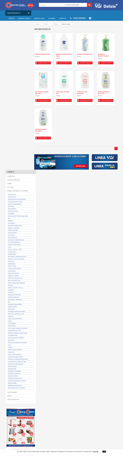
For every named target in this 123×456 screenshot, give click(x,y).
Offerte (11, 18)
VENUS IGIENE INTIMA (42, 54)
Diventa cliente (24, 18)
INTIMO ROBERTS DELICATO (104, 92)
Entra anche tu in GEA (50, 417)
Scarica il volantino (18, 311)
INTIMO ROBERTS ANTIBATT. (41, 130)
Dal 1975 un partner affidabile (50, 395)
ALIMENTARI (11, 29)
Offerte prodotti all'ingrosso (77, 416)
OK (104, 451)
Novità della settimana (76, 417)
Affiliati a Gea (39, 18)
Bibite (96, 417)
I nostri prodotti (13, 13)
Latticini (96, 421)
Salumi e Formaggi (99, 419)
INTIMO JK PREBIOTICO (85, 54)
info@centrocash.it (23, 422)
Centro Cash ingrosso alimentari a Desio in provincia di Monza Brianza (44, 448)
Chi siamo (51, 18)
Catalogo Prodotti (74, 414)
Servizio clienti (101, 395)
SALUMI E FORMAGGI (13, 33)
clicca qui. (96, 451)
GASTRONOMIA (12, 245)
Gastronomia (98, 416)
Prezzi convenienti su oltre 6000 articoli (78, 395)
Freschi (96, 414)
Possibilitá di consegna (17, 395)
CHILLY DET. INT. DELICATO (82, 92)
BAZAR (9, 249)
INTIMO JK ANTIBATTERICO (103, 55)
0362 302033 (77, 18)
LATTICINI (10, 40)
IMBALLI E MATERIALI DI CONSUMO (17, 43)
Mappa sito (47, 421)
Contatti (62, 18)
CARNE (9, 36)
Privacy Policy (48, 419)
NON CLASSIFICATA (13, 252)
